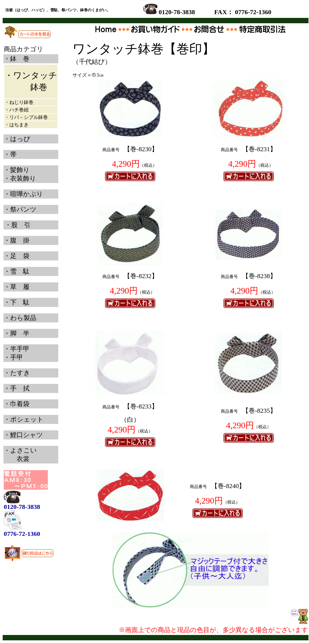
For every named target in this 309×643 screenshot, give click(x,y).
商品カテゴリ (23, 49)
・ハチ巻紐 (17, 109)
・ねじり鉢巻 (19, 102)
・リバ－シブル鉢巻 (26, 117)
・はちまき (17, 124)
